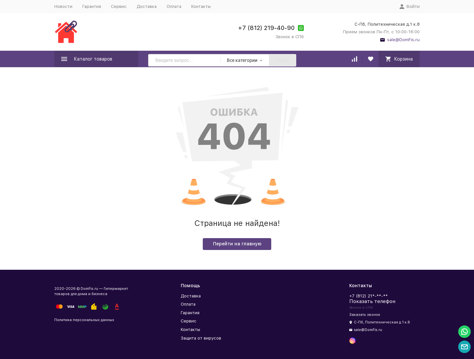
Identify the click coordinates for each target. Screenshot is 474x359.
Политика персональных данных (84, 320)
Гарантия (91, 6)
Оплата (174, 6)
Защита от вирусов (201, 338)
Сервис (119, 6)
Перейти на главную (237, 243)
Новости (63, 6)
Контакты (201, 6)
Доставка (147, 6)
